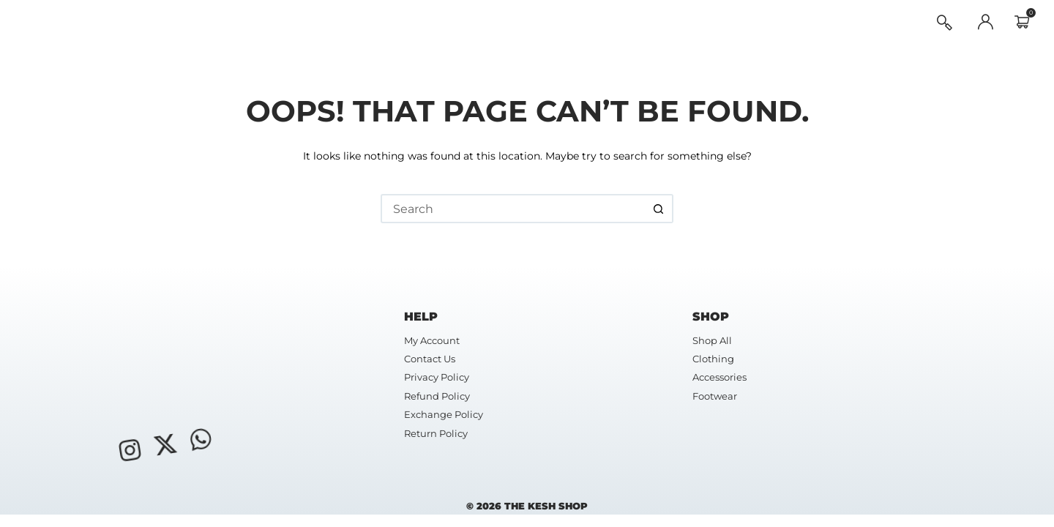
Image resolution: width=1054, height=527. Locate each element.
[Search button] (658, 208)
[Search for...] (512, 208)
